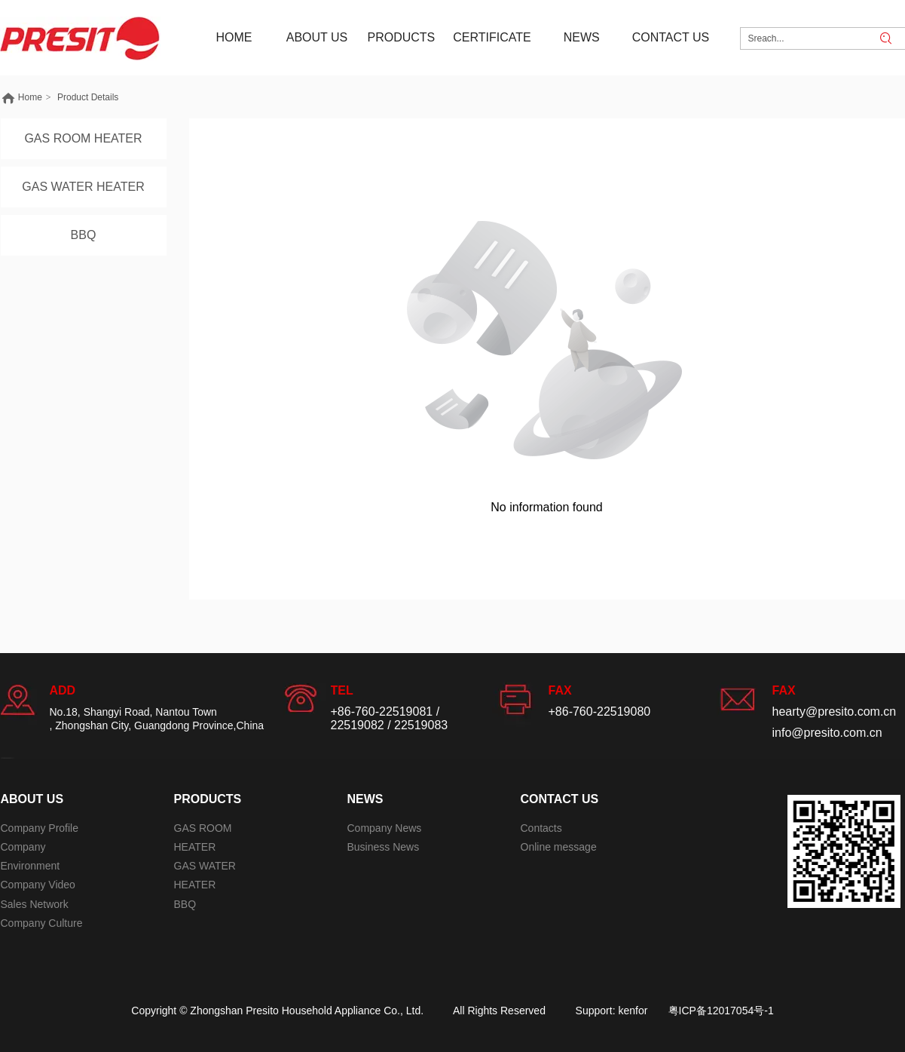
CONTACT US (560, 799)
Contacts (541, 828)
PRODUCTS (208, 799)
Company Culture (42, 923)
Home (30, 97)
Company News (384, 828)
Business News (383, 847)
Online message (559, 847)
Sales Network (35, 904)
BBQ (185, 904)
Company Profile (40, 828)
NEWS (365, 799)
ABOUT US (32, 799)
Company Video (38, 885)
